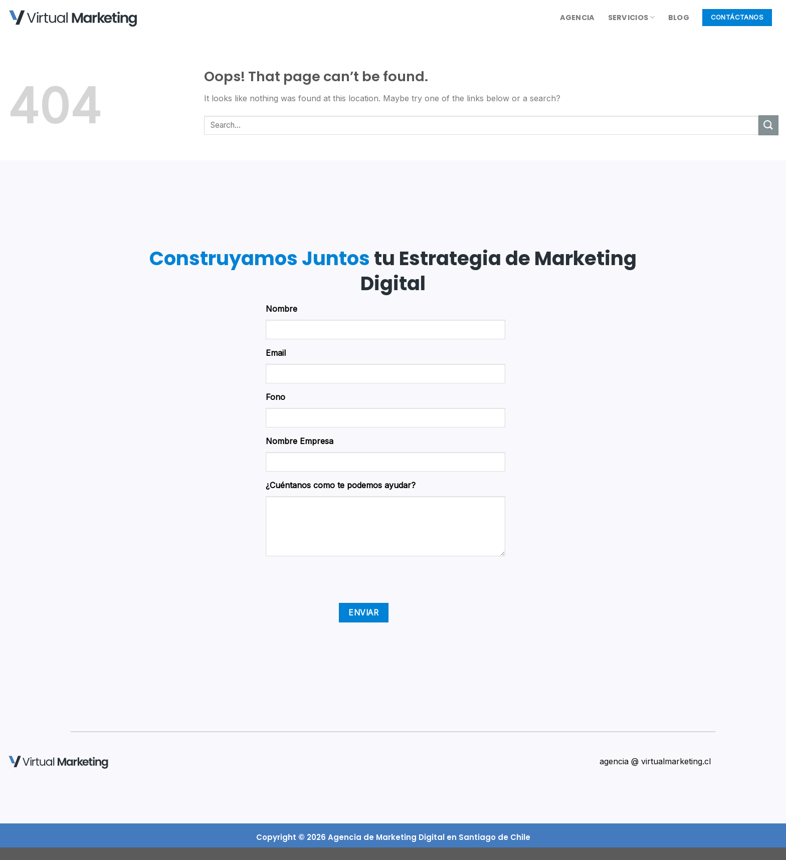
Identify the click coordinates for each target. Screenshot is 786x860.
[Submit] (768, 125)
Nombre (281, 309)
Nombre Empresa (299, 441)
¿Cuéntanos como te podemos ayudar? (341, 485)
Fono (275, 397)
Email (276, 353)
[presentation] (342, 583)
